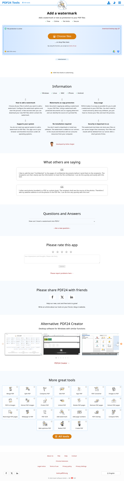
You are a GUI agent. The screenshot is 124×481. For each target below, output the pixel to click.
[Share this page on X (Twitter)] (62, 297)
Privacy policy (67, 466)
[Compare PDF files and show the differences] (114, 414)
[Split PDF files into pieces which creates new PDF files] (27, 391)
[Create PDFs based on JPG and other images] (114, 391)
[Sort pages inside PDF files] (10, 414)
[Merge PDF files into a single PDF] (10, 391)
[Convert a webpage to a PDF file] (27, 414)
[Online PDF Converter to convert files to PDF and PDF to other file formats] (96, 391)
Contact (74, 456)
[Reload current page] (62, 5)
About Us (50, 456)
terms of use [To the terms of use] (72, 46)
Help (66, 456)
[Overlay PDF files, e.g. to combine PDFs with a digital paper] (96, 414)
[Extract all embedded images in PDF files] (27, 402)
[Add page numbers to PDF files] (79, 414)
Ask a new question (62, 228)
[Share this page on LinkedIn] (71, 297)
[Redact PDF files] (62, 425)
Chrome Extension (62, 461)
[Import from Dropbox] (118, 51)
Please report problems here (61, 273)
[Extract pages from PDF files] (114, 402)
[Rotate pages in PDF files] (79, 402)
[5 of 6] (65, 358)
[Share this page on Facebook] (52, 297)
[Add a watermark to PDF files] (62, 414)
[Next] (121, 344)
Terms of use (54, 466)
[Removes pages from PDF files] (96, 402)
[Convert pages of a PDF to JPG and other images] (10, 402)
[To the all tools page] (26, 3)
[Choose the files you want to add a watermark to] (62, 36)
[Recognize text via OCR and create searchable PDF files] (45, 414)
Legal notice (42, 466)
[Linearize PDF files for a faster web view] (45, 425)
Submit (62, 266)
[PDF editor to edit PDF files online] (62, 391)
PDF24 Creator (60, 363)
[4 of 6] (63, 358)
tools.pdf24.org (62, 473)
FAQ (59, 456)
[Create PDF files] (79, 425)
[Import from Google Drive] (114, 51)
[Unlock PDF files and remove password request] (62, 402)
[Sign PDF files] (79, 391)
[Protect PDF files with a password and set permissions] (45, 402)
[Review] (62, 259)
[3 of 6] (61, 358)
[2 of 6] (58, 358)
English (112, 473)
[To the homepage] (11, 3)
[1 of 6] (56, 358)
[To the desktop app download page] (108, 3)
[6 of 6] (68, 358)
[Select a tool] (119, 3)
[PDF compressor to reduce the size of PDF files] (45, 391)
